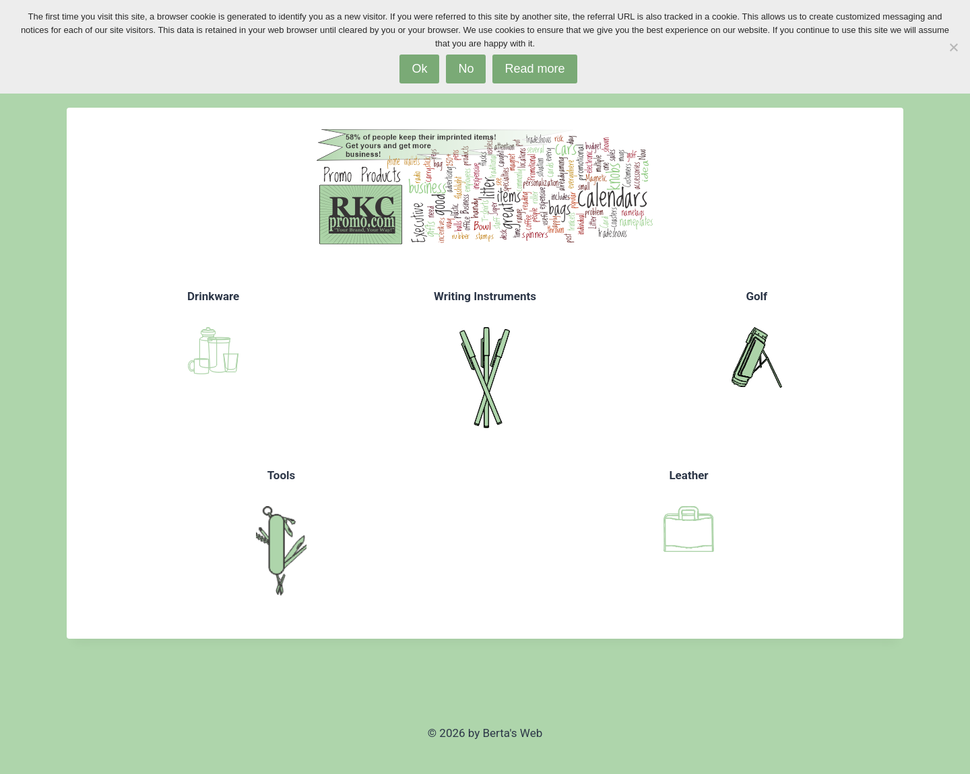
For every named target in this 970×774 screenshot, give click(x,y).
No (466, 68)
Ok (419, 68)
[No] (953, 47)
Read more (534, 68)
